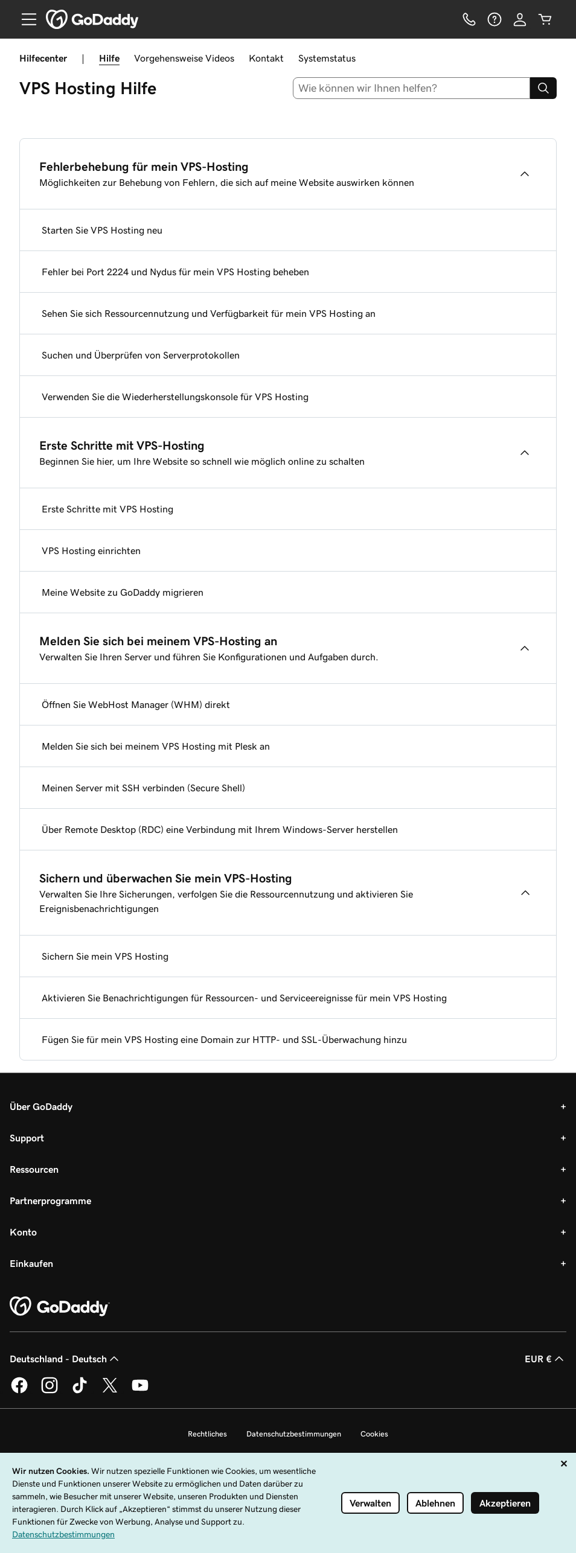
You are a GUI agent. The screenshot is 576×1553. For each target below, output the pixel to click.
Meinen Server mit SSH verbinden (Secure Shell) (143, 787)
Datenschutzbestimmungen (293, 1434)
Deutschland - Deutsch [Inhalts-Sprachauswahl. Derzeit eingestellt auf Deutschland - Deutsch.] (65, 1358)
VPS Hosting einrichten (91, 550)
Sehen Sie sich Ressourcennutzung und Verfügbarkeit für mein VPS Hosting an (209, 313)
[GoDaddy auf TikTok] (79, 1391)
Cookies (374, 1434)
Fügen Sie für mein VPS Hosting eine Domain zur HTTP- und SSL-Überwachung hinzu (224, 1039)
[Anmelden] (519, 19)
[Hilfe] (494, 19)
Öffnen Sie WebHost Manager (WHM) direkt (136, 704)
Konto (23, 1232)
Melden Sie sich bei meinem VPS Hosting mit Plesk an (156, 746)
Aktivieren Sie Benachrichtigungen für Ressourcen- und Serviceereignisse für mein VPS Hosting (244, 998)
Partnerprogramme (50, 1200)
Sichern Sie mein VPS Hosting (105, 956)
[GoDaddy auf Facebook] (19, 1391)
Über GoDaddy (41, 1106)
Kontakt (266, 58)
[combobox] (411, 88)
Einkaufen (31, 1263)
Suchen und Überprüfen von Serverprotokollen (141, 355)
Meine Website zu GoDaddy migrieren (122, 592)
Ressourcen (34, 1169)
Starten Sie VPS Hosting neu (102, 230)
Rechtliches (207, 1434)
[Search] (543, 88)
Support (27, 1138)
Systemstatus (327, 58)
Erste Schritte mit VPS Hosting (107, 509)
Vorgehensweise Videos (184, 58)
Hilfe (109, 58)
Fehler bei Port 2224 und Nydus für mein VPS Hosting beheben (175, 271)
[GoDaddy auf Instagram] (49, 1391)
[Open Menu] (24, 19)
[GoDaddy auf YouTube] (140, 1391)
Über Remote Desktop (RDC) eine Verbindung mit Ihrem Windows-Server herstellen (220, 829)
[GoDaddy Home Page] (60, 1306)
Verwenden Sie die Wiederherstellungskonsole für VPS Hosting (175, 396)
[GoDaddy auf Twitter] (110, 1391)
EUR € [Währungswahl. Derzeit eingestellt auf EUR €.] (545, 1358)
